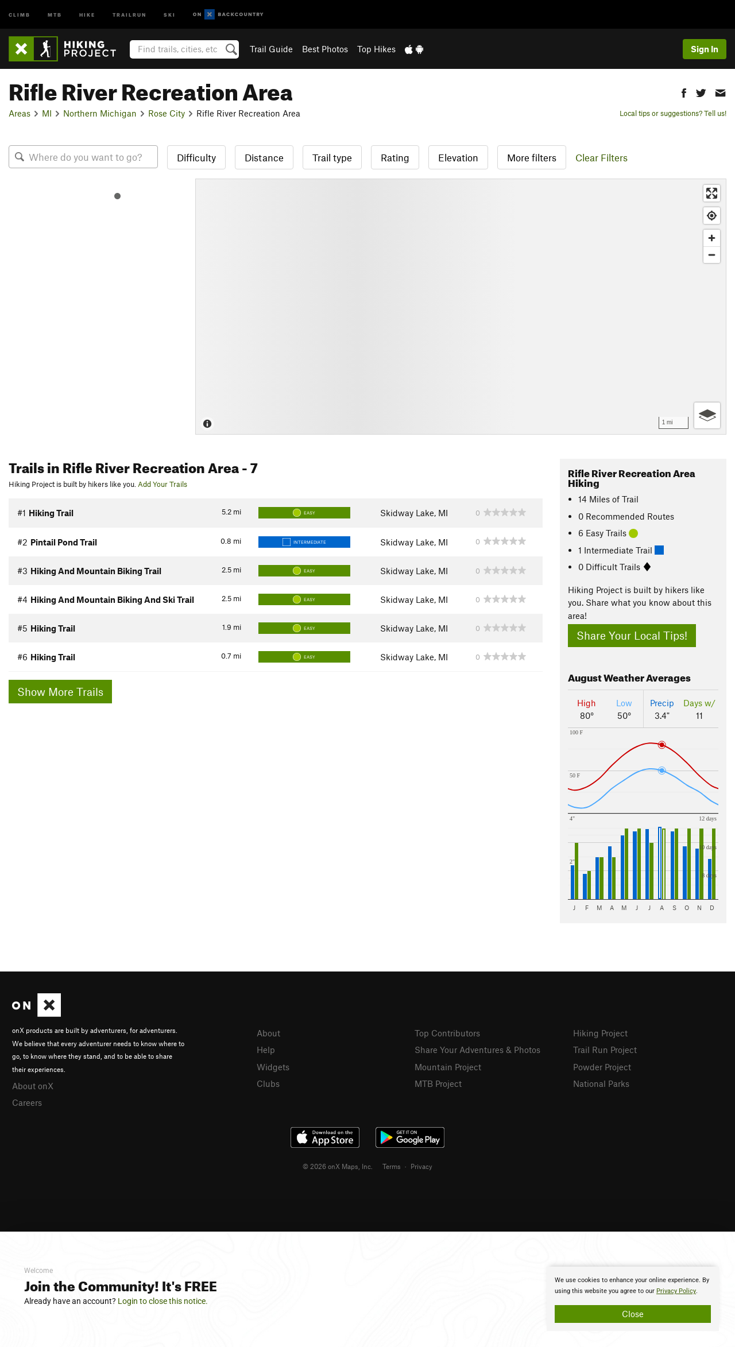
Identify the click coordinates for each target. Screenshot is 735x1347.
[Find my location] (711, 215)
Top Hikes (376, 49)
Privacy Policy (676, 1291)
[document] (633, 1299)
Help (266, 1049)
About (268, 1033)
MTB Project (438, 1083)
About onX (32, 1086)
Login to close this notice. (163, 1301)
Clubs (268, 1083)
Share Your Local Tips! (632, 635)
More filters (531, 157)
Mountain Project (448, 1067)
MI (47, 113)
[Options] (707, 415)
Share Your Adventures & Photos (477, 1049)
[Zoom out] (711, 254)
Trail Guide (271, 49)
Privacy (421, 1166)
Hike (87, 14)
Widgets (273, 1067)
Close (633, 1314)
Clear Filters (601, 157)
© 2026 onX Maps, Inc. (338, 1166)
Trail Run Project (605, 1049)
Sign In (704, 49)
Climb (19, 14)
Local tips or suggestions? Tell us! (673, 113)
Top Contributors (447, 1033)
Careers (27, 1102)
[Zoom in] (711, 238)
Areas (19, 113)
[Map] (461, 306)
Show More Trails (60, 691)
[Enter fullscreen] (711, 193)
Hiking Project (600, 1033)
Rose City (166, 113)
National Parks (601, 1083)
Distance (264, 157)
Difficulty (196, 157)
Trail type (332, 157)
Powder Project (602, 1067)
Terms (391, 1166)
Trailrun (129, 14)
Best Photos (325, 49)
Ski (170, 14)
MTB (55, 14)
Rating (395, 157)
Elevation (458, 157)
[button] (684, 91)
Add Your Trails (162, 484)
